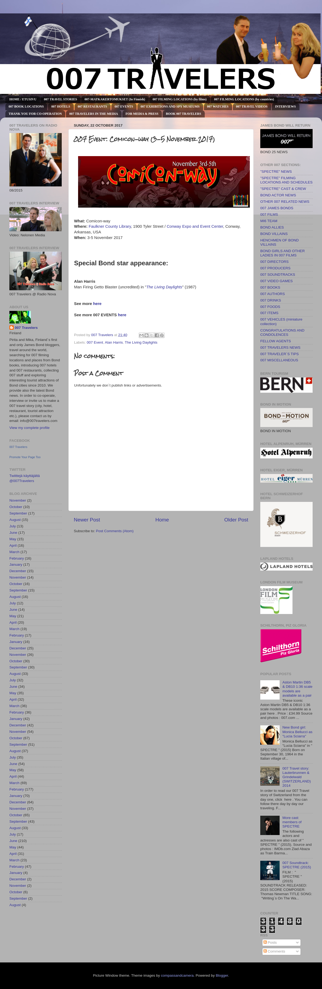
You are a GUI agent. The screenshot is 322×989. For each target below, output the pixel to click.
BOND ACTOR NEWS (278, 195)
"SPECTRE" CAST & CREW (283, 189)
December (17, 571)
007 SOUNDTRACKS (277, 275)
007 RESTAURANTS (92, 106)
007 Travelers (26, 328)
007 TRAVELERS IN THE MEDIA (93, 114)
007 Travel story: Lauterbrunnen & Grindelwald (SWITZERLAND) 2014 (296, 777)
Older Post (236, 520)
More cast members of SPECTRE (291, 822)
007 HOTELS (60, 106)
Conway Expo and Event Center (195, 226)
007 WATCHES (218, 106)
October (15, 507)
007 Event (95, 342)
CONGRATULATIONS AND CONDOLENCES (282, 332)
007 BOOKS (270, 287)
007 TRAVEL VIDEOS (252, 106)
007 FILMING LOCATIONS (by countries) (244, 99)
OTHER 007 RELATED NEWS (284, 202)
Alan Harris (114, 342)
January (15, 564)
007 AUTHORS (272, 294)
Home (162, 520)
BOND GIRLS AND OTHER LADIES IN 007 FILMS (282, 253)
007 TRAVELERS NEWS (280, 347)
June (13, 533)
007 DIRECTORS (274, 262)
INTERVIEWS (285, 106)
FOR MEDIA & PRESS (142, 114)
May (12, 539)
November (17, 500)
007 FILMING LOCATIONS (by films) (180, 99)
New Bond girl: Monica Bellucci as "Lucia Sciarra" (297, 731)
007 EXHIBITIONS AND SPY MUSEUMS (170, 106)
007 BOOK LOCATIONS (26, 106)
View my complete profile (29, 428)
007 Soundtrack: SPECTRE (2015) (296, 865)
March (14, 552)
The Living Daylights (164, 287)
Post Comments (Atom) (115, 531)
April (13, 545)
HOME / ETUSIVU (22, 99)
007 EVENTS (124, 106)
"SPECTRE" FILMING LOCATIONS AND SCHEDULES (286, 180)
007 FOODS (270, 307)
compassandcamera (177, 975)
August (15, 520)
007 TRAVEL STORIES (60, 99)
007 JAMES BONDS (276, 208)
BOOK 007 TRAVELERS (183, 114)
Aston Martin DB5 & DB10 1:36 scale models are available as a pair (297, 688)
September (18, 513)
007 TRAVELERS (1, 19)
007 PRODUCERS (275, 268)
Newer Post (87, 520)
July (12, 526)
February (16, 558)
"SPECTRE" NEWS (276, 172)
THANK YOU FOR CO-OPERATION (35, 114)
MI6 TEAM (268, 221)
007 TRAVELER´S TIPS (279, 354)
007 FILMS (269, 214)
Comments (274, 951)
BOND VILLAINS (274, 234)
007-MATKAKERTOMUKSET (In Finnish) (115, 99)
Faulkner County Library (110, 226)
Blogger (222, 975)
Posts (270, 942)
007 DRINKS (270, 300)
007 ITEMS (269, 313)
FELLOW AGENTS (275, 341)
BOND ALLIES (272, 227)
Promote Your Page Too (25, 457)
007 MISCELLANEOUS (279, 360)
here (97, 304)
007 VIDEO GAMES (276, 281)
